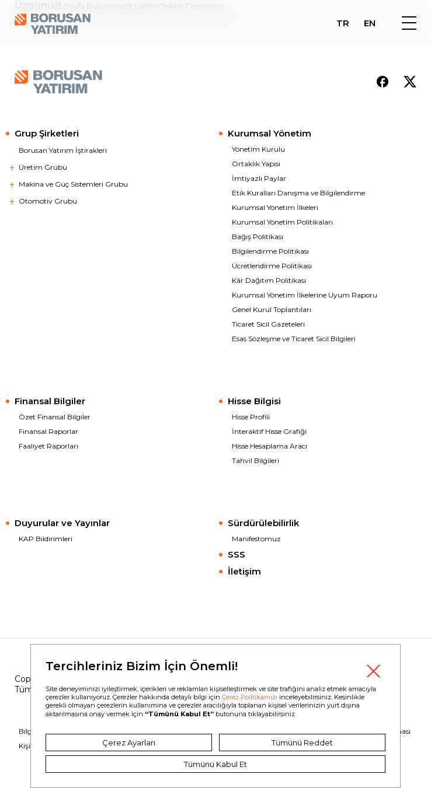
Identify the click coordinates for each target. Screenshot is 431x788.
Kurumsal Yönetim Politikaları (282, 222)
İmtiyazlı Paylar (259, 178)
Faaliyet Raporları (48, 446)
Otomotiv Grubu (48, 201)
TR (342, 23)
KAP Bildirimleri (45, 538)
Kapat (373, 671)
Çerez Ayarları (128, 742)
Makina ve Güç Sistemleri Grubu (73, 184)
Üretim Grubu (43, 167)
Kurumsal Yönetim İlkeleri (275, 207)
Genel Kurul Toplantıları (271, 309)
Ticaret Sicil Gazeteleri (268, 324)
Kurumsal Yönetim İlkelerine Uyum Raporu (304, 294)
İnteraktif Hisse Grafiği (269, 431)
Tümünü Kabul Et (215, 764)
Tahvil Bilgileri (255, 460)
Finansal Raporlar (48, 431)
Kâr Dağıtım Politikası (269, 280)
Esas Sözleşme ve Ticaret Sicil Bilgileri (294, 338)
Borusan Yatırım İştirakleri (63, 150)
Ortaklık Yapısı (256, 163)
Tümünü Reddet (302, 742)
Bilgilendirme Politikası (270, 251)
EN (370, 23)
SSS (236, 554)
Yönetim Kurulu (258, 149)
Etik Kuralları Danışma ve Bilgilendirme (298, 192)
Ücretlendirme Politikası (272, 265)
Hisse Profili (251, 416)
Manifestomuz (256, 538)
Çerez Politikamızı (249, 697)
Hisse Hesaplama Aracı (269, 446)
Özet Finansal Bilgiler (55, 416)
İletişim (244, 571)
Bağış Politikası (257, 236)
